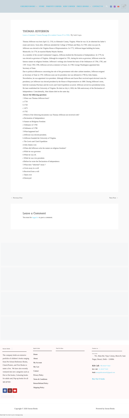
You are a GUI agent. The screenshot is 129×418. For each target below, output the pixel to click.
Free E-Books (83, 6)
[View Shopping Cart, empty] (123, 6)
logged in (35, 218)
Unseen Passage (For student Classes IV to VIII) (54, 35)
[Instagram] (114, 6)
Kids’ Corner (69, 6)
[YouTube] (118, 6)
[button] (107, 6)
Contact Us (98, 6)
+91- (101, 366)
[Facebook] (111, 6)
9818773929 (106, 366)
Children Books (27, 6)
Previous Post (17, 198)
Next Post (113, 198)
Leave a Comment (29, 35)
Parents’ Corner (53, 6)
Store (41, 6)
